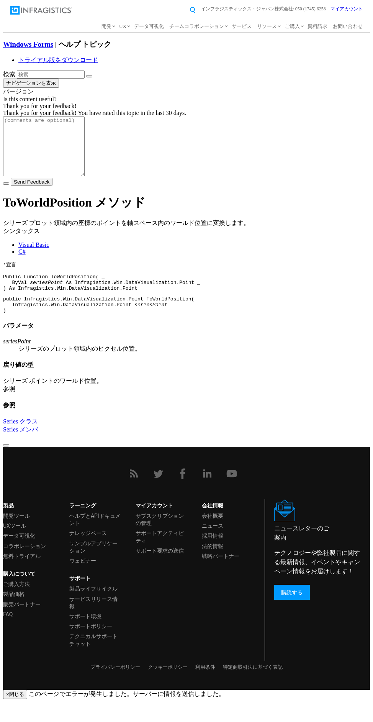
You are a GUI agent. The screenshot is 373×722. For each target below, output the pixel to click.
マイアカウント (346, 8)
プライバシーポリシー (115, 687)
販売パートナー (22, 624)
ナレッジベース (88, 553)
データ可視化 (149, 26)
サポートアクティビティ (160, 556)
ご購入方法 (16, 604)
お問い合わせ (348, 26)
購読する (292, 612)
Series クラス (20, 441)
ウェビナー (82, 581)
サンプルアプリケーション (93, 567)
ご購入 (292, 26)
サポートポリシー (90, 646)
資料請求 (317, 26)
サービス (242, 26)
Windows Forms (28, 44)
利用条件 (205, 687)
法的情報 (212, 566)
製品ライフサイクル (93, 608)
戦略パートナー (220, 576)
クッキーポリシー (168, 687)
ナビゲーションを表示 (31, 83)
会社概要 (212, 536)
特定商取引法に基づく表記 (253, 687)
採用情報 (212, 556)
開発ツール (16, 536)
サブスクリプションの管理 (160, 539)
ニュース (212, 546)
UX (122, 26)
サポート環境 (85, 636)
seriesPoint (46, 297)
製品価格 (14, 614)
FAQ (8, 634)
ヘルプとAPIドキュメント (95, 539)
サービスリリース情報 (93, 622)
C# (22, 263)
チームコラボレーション (196, 26)
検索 (9, 74)
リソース (267, 26)
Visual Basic (33, 256)
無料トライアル (22, 576)
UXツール (14, 546)
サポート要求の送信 (160, 571)
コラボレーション (24, 566)
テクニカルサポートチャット (93, 659)
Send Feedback (31, 193)
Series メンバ (20, 449)
